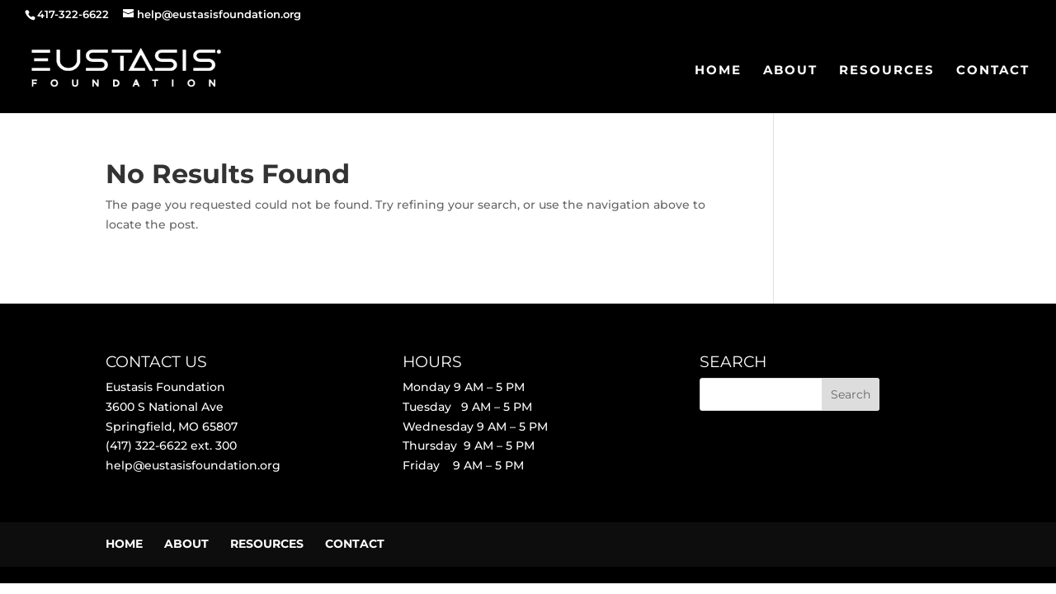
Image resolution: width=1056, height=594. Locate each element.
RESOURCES (887, 71)
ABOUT (790, 71)
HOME (718, 71)
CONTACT (993, 71)
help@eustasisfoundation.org (193, 465)
